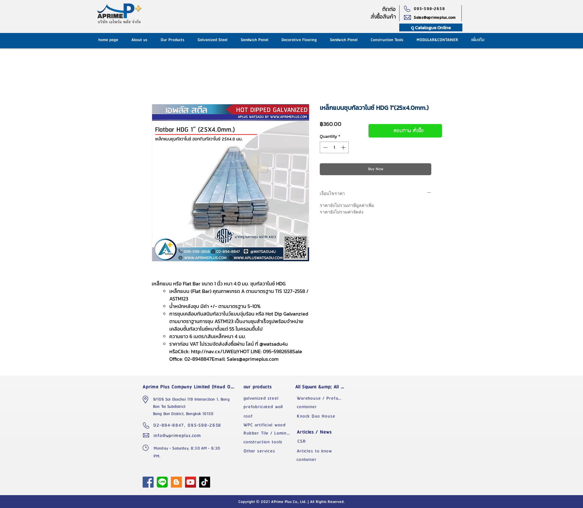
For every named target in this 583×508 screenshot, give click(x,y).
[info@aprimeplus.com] (179, 435)
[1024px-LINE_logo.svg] (162, 482)
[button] (343, 40)
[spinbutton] (334, 147)
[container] (322, 407)
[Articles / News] (322, 432)
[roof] (268, 416)
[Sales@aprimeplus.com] (437, 17)
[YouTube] (190, 482)
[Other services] (268, 451)
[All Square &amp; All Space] (322, 387)
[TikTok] (204, 482)
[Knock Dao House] (322, 416)
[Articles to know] (322, 451)
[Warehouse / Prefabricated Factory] (322, 398)
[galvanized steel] (268, 398)
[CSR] (322, 441)
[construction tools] (268, 442)
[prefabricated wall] (268, 407)
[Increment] (344, 147)
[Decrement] (325, 147)
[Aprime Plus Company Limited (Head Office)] (190, 387)
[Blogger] (176, 482)
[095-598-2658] (431, 9)
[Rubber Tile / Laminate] (268, 433)
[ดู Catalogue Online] (430, 27)
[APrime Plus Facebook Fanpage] (148, 482)
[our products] (268, 387)
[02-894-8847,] (170, 425)
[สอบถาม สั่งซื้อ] (405, 131)
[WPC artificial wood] (268, 425)
